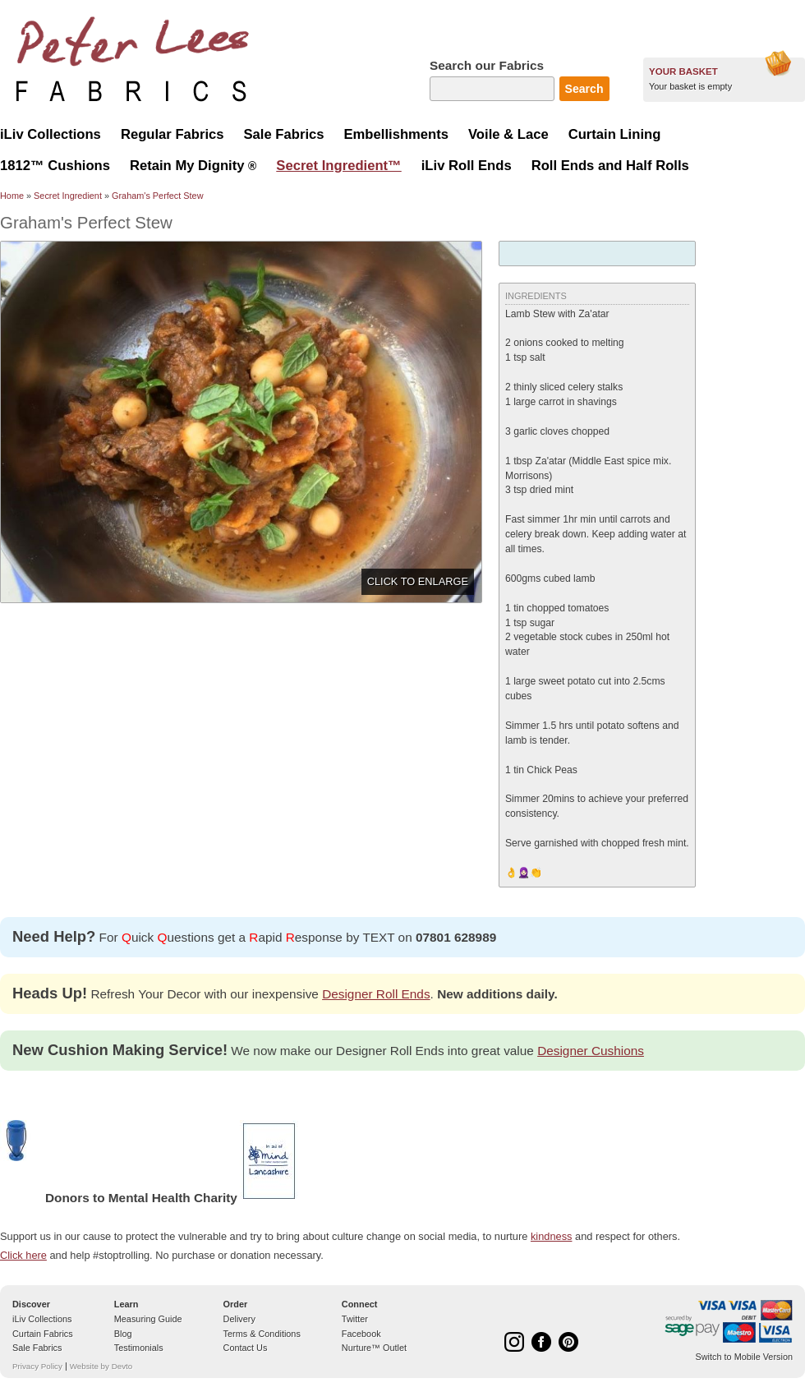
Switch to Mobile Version (744, 1357)
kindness (552, 1236)
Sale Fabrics (37, 1348)
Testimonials (138, 1348)
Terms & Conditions (262, 1334)
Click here (23, 1255)
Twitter (355, 1319)
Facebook (361, 1334)
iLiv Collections (42, 1319)
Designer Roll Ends (376, 994)
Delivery (239, 1319)
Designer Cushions (590, 1051)
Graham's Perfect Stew (157, 196)
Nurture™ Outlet (374, 1348)
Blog (123, 1334)
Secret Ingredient (68, 196)
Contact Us (245, 1348)
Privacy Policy (37, 1366)
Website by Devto (101, 1366)
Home (12, 196)
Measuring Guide (148, 1319)
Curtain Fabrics (42, 1334)
